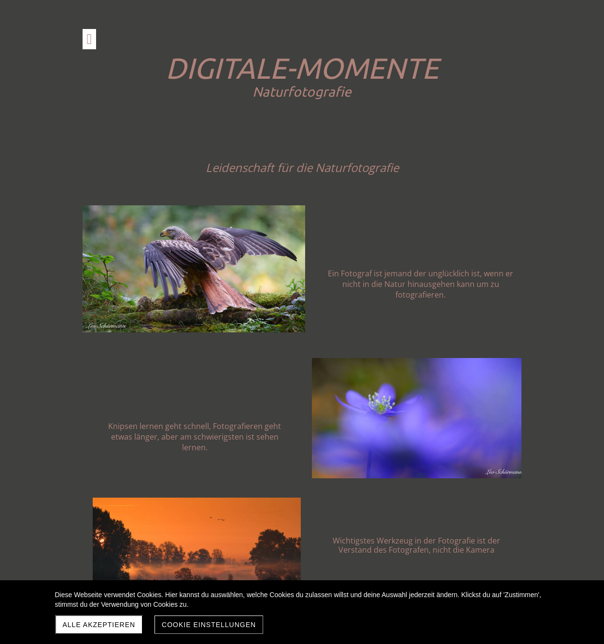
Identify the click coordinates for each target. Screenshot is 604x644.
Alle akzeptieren (99, 625)
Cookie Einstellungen (209, 625)
